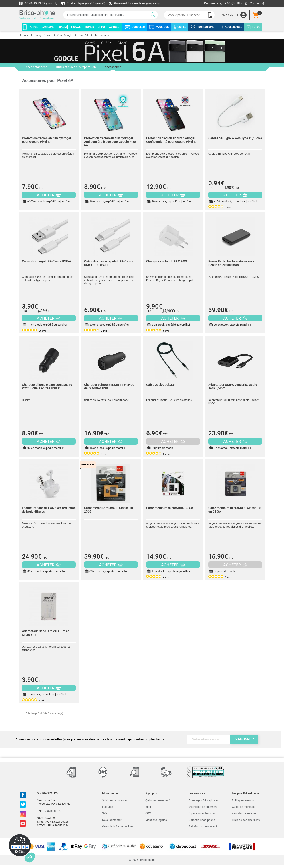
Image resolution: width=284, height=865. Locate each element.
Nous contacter (111, 820)
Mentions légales (156, 820)
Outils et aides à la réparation (76, 67)
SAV (104, 813)
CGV (148, 813)
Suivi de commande (114, 800)
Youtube (23, 823)
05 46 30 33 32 (38, 3)
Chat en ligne (83, 3)
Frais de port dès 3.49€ (246, 820)
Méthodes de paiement (203, 806)
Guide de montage (243, 806)
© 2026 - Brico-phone (142, 859)
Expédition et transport (203, 813)
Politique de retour (243, 800)
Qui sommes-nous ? (157, 800)
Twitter (23, 804)
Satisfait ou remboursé (203, 826)
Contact (257, 3)
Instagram (23, 814)
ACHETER (49, 195)
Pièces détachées (35, 67)
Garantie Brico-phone (202, 820)
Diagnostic (213, 3)
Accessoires (113, 68)
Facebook (23, 795)
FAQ (230, 3)
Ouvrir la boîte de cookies (118, 826)
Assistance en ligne (244, 813)
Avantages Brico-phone (203, 800)
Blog (242, 3)
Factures (107, 806)
